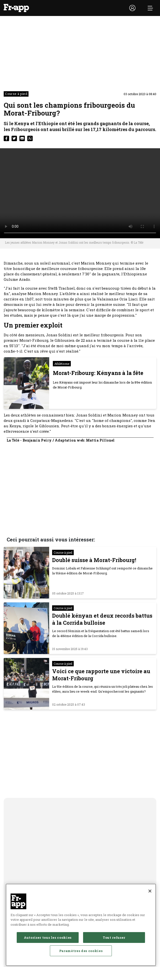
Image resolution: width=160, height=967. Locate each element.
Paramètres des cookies (80, 953)
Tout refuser (114, 940)
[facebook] (6, 138)
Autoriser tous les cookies (48, 940)
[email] (22, 138)
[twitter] (14, 138)
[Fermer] (150, 893)
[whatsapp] (30, 138)
